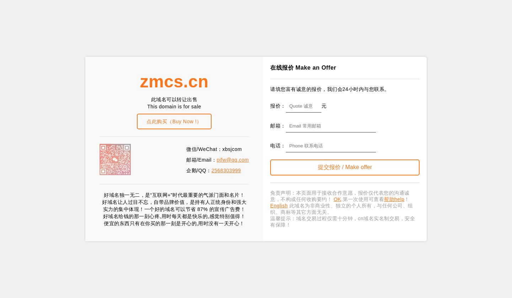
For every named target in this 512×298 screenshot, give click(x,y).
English (279, 205)
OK (337, 199)
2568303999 (226, 170)
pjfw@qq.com (233, 160)
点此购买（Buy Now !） (174, 121)
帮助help (394, 199)
